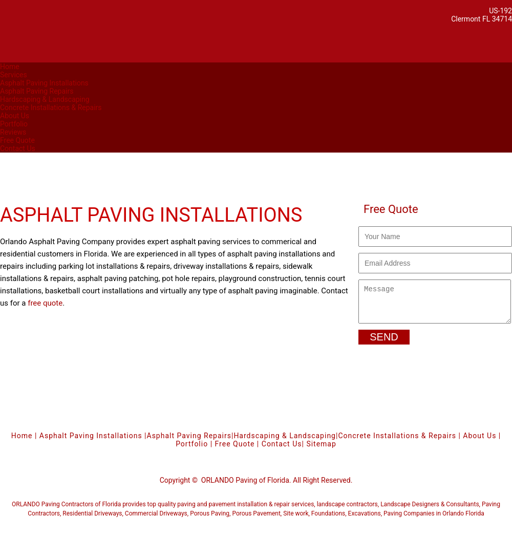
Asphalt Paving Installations (44, 83)
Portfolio (14, 124)
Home (9, 66)
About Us (14, 116)
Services (13, 75)
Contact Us (17, 148)
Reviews (13, 132)
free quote (45, 303)
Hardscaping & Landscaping (45, 99)
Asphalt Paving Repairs (36, 91)
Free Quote (17, 140)
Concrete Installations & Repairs (51, 107)
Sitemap (321, 450)
